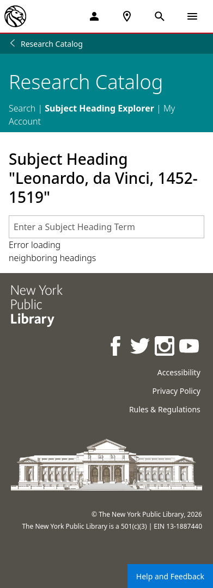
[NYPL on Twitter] (140, 347)
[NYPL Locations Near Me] (127, 16)
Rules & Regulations (164, 409)
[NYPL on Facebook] (116, 347)
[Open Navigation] (192, 16)
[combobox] (106, 226)
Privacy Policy (176, 391)
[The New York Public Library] (15, 16)
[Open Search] (159, 16)
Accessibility (178, 372)
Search (22, 108)
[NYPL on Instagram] (165, 347)
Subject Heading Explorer (99, 108)
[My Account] (94, 16)
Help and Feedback (170, 576)
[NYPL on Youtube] (189, 347)
